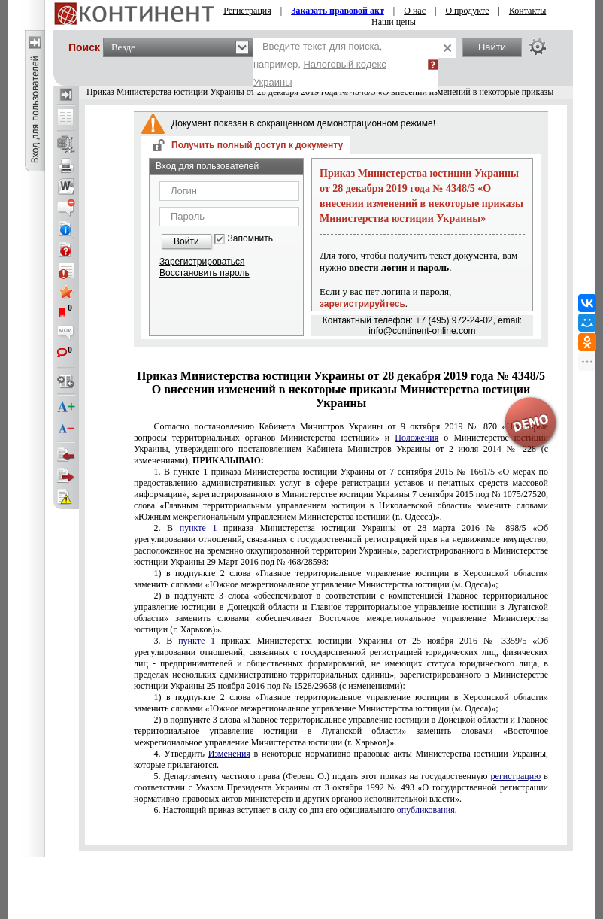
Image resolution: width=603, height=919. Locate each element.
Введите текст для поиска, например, (319, 64)
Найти (492, 47)
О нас (415, 10)
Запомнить (250, 239)
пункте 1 (341, 494)
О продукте (467, 10)
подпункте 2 (341, 579)
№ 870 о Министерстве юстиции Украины (341, 443)
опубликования (426, 810)
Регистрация (247, 10)
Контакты (528, 10)
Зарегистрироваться (201, 261)
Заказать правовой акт (337, 10)
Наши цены (393, 22)
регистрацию (516, 776)
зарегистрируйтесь (362, 304)
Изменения (229, 753)
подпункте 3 (341, 612)
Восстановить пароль (204, 273)
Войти (186, 241)
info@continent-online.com (421, 331)
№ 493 (341, 787)
